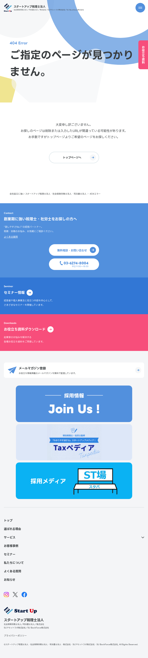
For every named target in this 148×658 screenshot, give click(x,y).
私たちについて (14, 563)
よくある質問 (11, 237)
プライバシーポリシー (15, 635)
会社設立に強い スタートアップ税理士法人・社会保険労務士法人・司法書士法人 (48, 194)
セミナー (9, 554)
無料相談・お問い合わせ (76, 250)
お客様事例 (11, 546)
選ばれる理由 (12, 529)
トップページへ (79, 157)
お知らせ (9, 579)
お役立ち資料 (143, 55)
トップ (8, 520)
